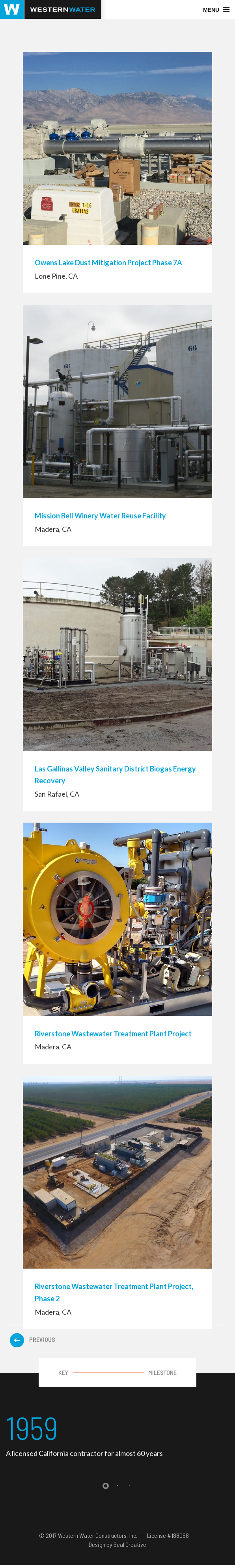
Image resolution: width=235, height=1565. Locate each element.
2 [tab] (117, 1486)
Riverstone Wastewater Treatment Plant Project (113, 1033)
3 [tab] (129, 1486)
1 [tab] (106, 1486)
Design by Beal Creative (117, 1544)
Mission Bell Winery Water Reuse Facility (100, 515)
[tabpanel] (117, 1434)
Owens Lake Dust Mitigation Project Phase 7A (108, 262)
